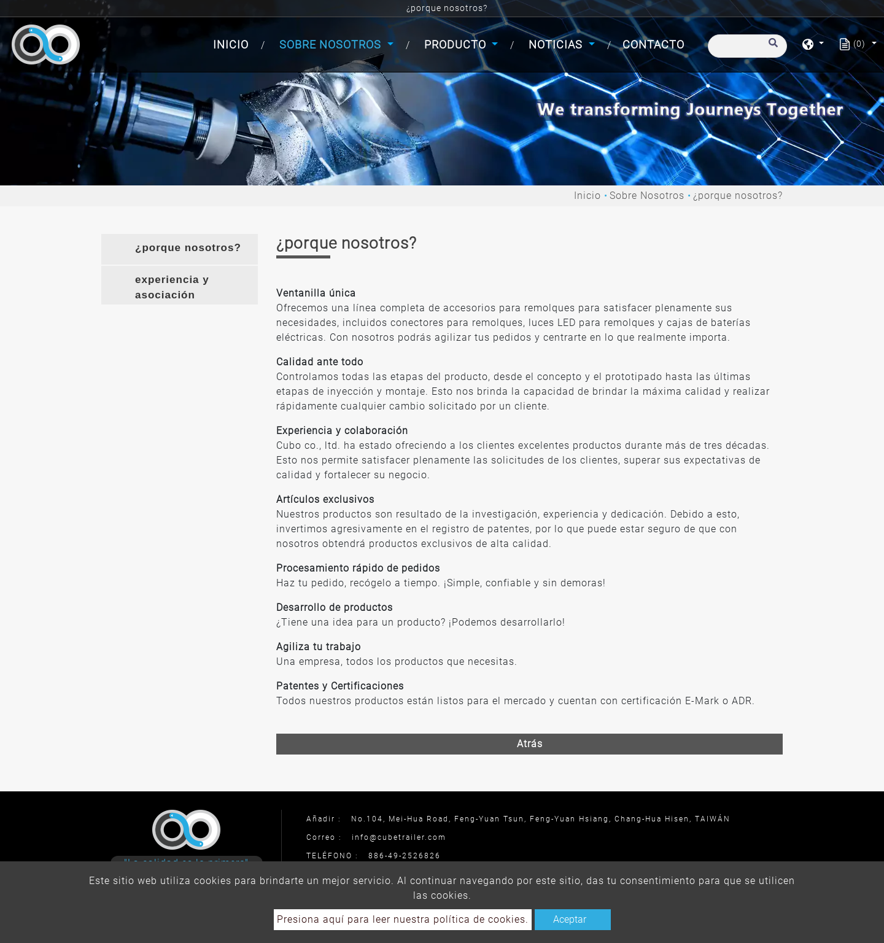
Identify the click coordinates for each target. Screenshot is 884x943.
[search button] (771, 48)
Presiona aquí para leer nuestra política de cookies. (403, 919)
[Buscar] (747, 46)
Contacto (653, 44)
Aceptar (569, 919)
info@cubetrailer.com (399, 837)
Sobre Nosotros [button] (331, 44)
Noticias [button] (557, 44)
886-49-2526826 (404, 856)
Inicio (233, 43)
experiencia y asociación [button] (172, 287)
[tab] (179, 249)
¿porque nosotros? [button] (188, 248)
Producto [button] (456, 44)
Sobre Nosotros (647, 195)
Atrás (530, 744)
